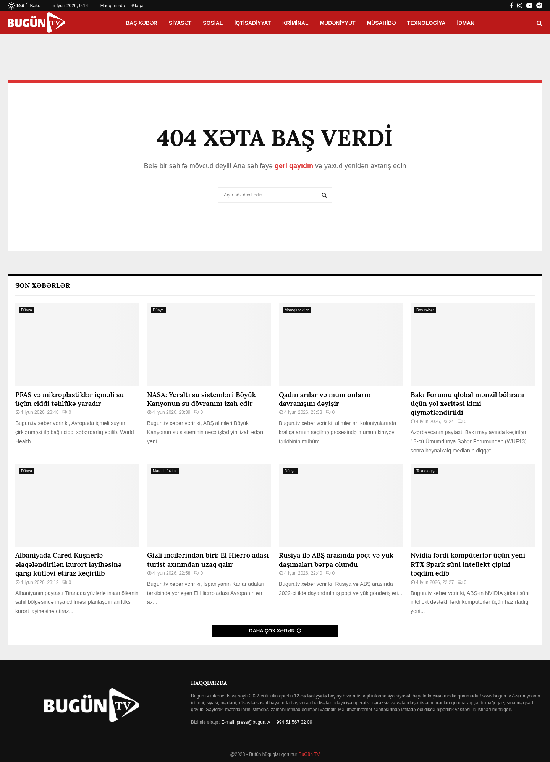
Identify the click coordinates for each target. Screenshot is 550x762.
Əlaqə (137, 5)
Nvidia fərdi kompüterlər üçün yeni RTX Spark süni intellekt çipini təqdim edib (468, 564)
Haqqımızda (112, 5)
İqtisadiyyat (252, 23)
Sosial (213, 23)
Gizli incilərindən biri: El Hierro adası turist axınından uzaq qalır (208, 559)
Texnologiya (426, 23)
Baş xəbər (141, 23)
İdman (465, 23)
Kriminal (295, 23)
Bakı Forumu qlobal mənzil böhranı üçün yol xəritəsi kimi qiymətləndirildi (467, 403)
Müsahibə (381, 23)
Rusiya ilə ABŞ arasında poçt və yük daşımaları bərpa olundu (336, 559)
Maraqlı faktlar (297, 310)
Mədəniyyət (338, 23)
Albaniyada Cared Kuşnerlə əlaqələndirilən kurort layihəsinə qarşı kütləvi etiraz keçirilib (68, 564)
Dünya (26, 310)
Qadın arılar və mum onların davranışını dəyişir (325, 399)
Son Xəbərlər (42, 285)
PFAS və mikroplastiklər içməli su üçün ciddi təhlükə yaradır (69, 399)
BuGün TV (308, 754)
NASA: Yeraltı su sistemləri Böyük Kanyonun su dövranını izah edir (201, 399)
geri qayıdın (294, 166)
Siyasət (180, 23)
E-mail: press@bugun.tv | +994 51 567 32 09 (266, 722)
